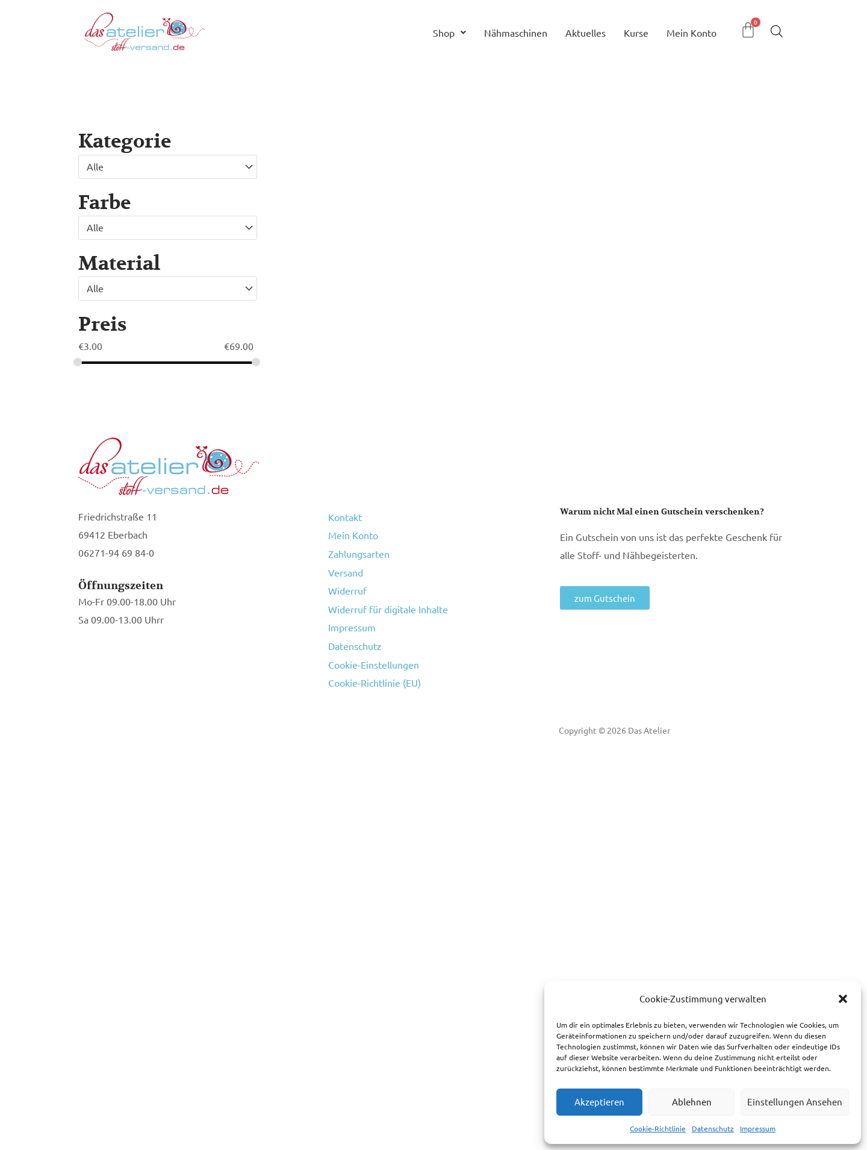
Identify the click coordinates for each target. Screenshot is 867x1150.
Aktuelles (585, 33)
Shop (449, 33)
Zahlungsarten (359, 547)
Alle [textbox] (95, 166)
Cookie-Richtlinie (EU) (374, 657)
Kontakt (345, 516)
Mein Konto (691, 33)
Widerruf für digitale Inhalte (388, 594)
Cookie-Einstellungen (373, 641)
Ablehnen (692, 1101)
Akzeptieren (599, 1101)
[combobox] (167, 167)
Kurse (636, 33)
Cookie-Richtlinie (658, 1128)
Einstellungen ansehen (794, 1101)
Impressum (757, 1128)
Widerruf (347, 578)
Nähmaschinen (515, 33)
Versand (345, 563)
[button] (843, 999)
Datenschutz (713, 1128)
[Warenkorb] (748, 29)
